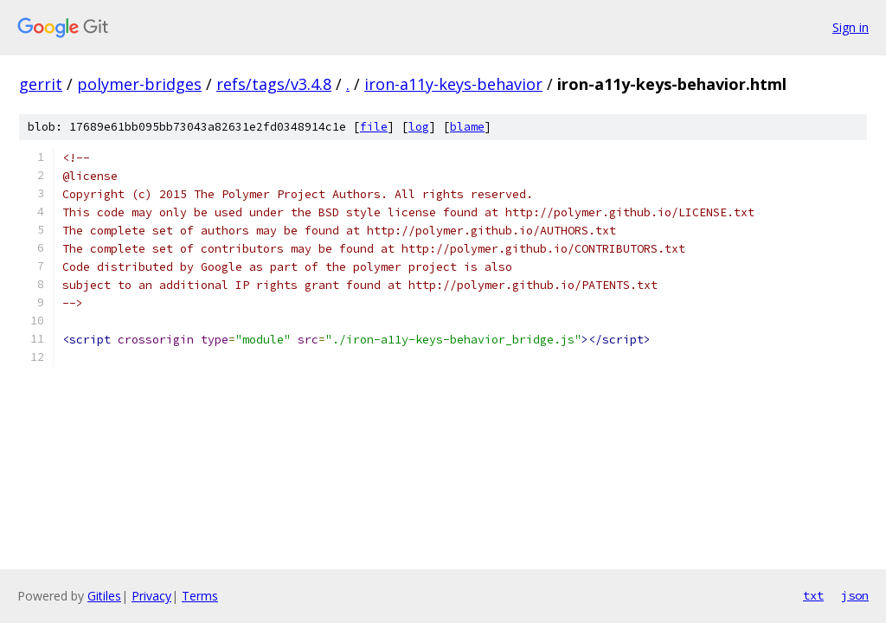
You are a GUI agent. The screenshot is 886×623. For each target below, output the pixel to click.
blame (467, 126)
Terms (200, 596)
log (418, 126)
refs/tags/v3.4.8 (273, 84)
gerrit (40, 84)
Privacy (151, 596)
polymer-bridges (139, 84)
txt (813, 595)
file (374, 126)
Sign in (850, 27)
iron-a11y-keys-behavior (453, 84)
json (855, 595)
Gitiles (104, 596)
